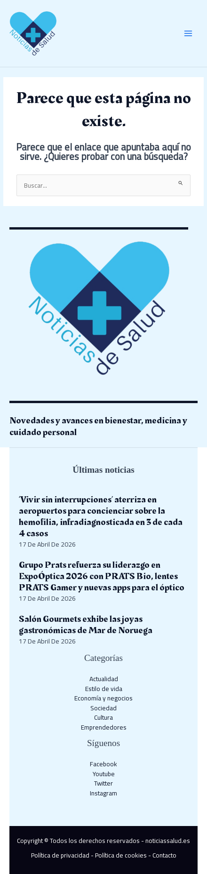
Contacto (164, 855)
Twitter (103, 783)
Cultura (103, 717)
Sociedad (103, 708)
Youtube (104, 774)
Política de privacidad (60, 855)
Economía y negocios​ (103, 698)
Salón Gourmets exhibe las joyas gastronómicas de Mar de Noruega (85, 624)
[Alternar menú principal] (188, 33)
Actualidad (103, 679)
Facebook (103, 764)
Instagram (103, 793)
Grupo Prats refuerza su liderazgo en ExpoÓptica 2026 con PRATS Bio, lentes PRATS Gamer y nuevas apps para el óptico (101, 576)
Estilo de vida (103, 689)
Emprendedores (104, 727)
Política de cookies (121, 855)
